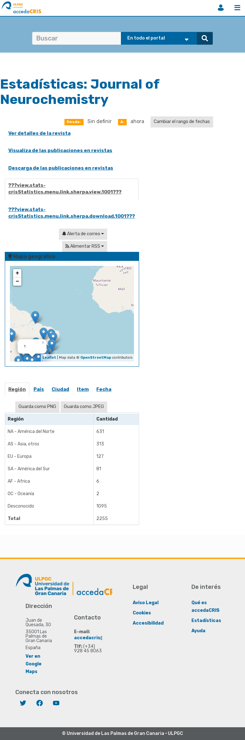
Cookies (142, 613)
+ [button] (17, 273)
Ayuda (198, 631)
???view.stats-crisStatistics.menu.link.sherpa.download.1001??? (71, 213)
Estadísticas (206, 620)
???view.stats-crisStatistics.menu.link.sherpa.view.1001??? (65, 188)
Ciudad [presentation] (60, 389)
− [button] (17, 281)
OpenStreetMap (95, 357)
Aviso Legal (146, 602)
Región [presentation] (17, 389)
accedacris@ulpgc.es (98, 638)
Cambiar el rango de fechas (182, 121)
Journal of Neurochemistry (80, 91)
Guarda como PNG (37, 406)
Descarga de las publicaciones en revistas (60, 168)
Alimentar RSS (84, 246)
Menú (237, 7)
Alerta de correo (83, 234)
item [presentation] (83, 389)
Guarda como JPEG (84, 406)
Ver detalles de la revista (39, 133)
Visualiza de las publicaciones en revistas (60, 150)
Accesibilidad (148, 623)
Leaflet (49, 357)
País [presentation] (38, 389)
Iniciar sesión (221, 7)
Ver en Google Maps (33, 664)
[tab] (17, 391)
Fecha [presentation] (103, 389)
